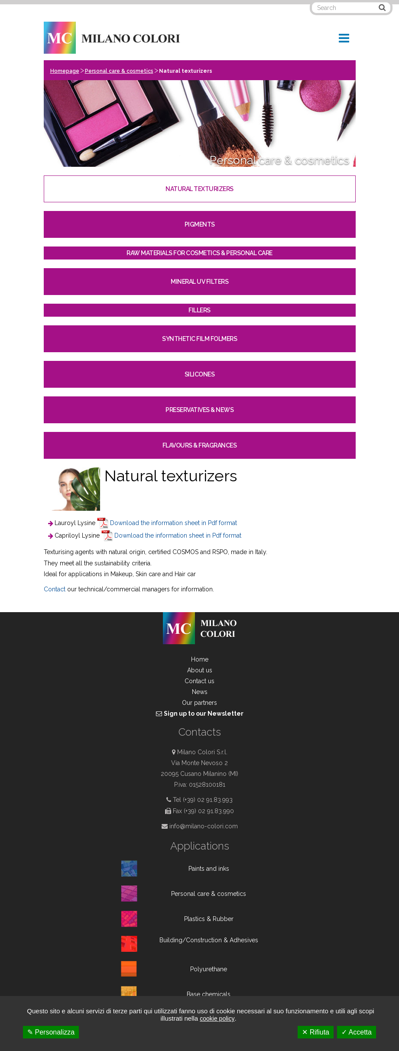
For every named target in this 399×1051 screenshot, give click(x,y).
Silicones (200, 374)
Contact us (199, 681)
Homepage (64, 71)
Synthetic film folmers (199, 338)
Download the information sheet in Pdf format (173, 522)
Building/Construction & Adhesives (208, 940)
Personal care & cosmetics (119, 71)
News (200, 691)
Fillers (199, 310)
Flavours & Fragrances (199, 445)
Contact (55, 589)
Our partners (199, 702)
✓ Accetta (356, 1032)
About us (199, 670)
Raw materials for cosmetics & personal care (199, 253)
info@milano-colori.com (203, 826)
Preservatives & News (199, 409)
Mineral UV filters (199, 281)
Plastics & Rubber (209, 918)
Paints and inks (208, 868)
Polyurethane (208, 969)
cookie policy (217, 1018)
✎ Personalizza (51, 1032)
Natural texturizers (199, 188)
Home (199, 659)
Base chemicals (208, 994)
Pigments (200, 224)
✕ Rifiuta (315, 1032)
